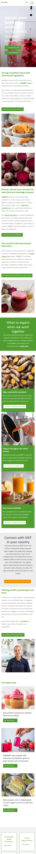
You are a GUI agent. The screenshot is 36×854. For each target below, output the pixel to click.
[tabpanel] (18, 35)
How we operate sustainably (14, 406)
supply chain (24, 346)
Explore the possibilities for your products (16, 275)
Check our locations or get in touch (17, 581)
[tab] (12, 63)
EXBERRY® (4, 197)
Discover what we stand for (12, 109)
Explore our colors (13, 48)
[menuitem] (26, 3)
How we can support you (13, 466)
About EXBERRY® (12, 53)
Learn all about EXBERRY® (12, 235)
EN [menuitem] (26, 2)
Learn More (7, 845)
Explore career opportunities (12, 635)
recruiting (24, 621)
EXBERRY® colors (25, 83)
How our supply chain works (14, 522)
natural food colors (10, 215)
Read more (9, 720)
